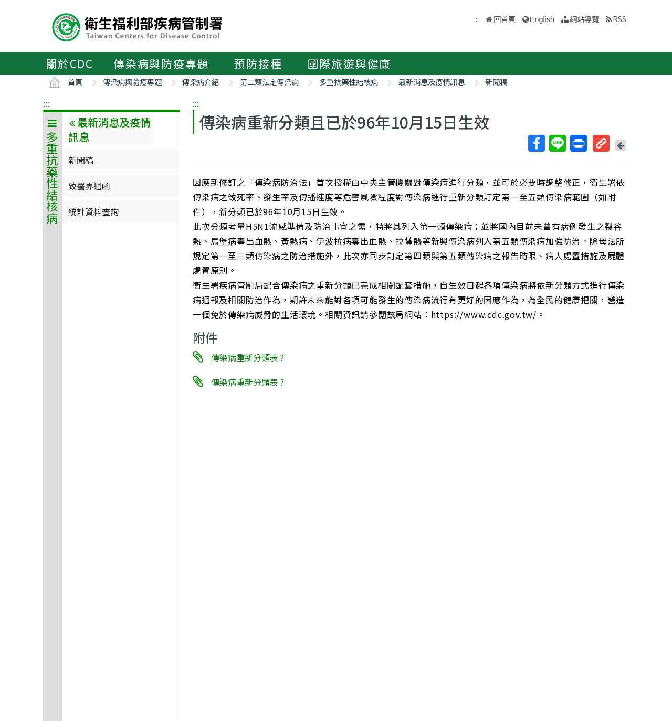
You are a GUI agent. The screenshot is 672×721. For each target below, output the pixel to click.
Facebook (536, 143)
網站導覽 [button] (584, 18)
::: (46, 103)
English (542, 19)
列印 (578, 143)
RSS (619, 18)
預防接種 (258, 63)
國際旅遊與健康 (350, 63)
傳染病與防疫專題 (161, 63)
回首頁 (505, 18)
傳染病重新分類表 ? (247, 357)
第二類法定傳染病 (269, 81)
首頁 (75, 81)
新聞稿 (496, 81)
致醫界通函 (89, 185)
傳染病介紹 (200, 81)
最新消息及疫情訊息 (431, 81)
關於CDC (69, 63)
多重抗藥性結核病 (348, 81)
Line (557, 143)
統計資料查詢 (93, 211)
